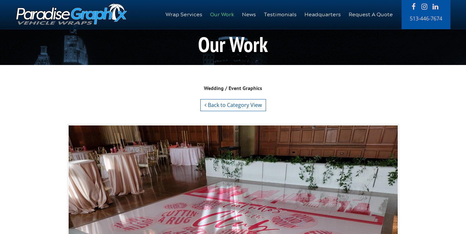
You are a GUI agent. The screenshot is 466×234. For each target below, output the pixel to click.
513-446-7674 (426, 18)
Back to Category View (233, 105)
